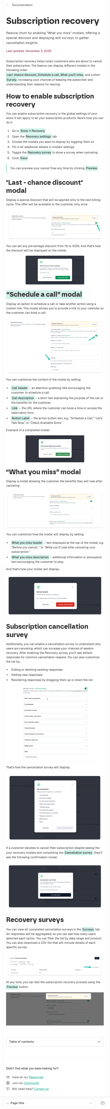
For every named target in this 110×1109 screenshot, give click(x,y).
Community (31, 1083)
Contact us (41, 1089)
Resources (36, 1077)
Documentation (22, 5)
